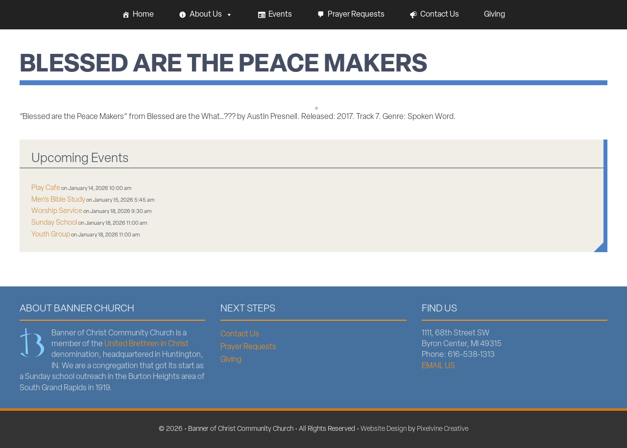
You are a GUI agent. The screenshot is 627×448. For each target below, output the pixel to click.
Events (280, 15)
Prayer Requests (356, 15)
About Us (211, 14)
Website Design (384, 429)
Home (143, 15)
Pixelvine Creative (442, 429)
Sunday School (54, 223)
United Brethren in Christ (146, 344)
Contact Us (439, 15)
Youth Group (50, 234)
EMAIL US (438, 366)
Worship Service (56, 211)
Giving (494, 15)
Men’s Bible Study (58, 200)
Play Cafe (45, 188)
